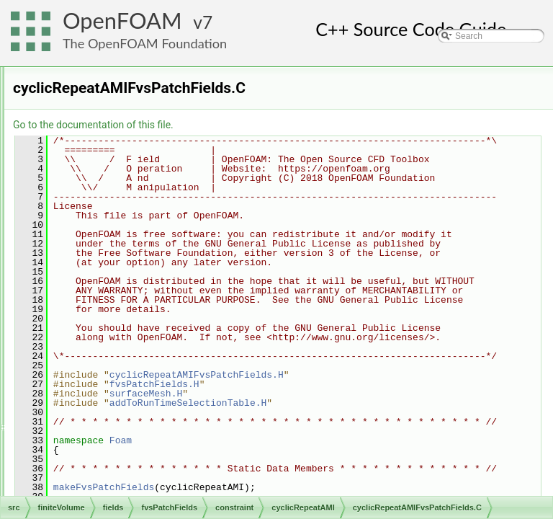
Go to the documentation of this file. (273, 124)
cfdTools (86, 115)
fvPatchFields (108, 146)
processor (124, 384)
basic (104, 178)
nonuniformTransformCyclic (157, 368)
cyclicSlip (122, 337)
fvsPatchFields (110, 162)
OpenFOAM (122, 20)
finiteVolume (82, 99)
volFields (99, 495)
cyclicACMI (126, 226)
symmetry (124, 416)
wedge (117, 448)
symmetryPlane (135, 432)
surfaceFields (107, 479)
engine (72, 67)
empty (117, 352)
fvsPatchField (119, 463)
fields (81, 130)
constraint (112, 194)
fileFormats (80, 83)
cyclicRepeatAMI (137, 257)
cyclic (115, 210)
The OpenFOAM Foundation (145, 43)
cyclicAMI (123, 241)
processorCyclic (135, 400)
